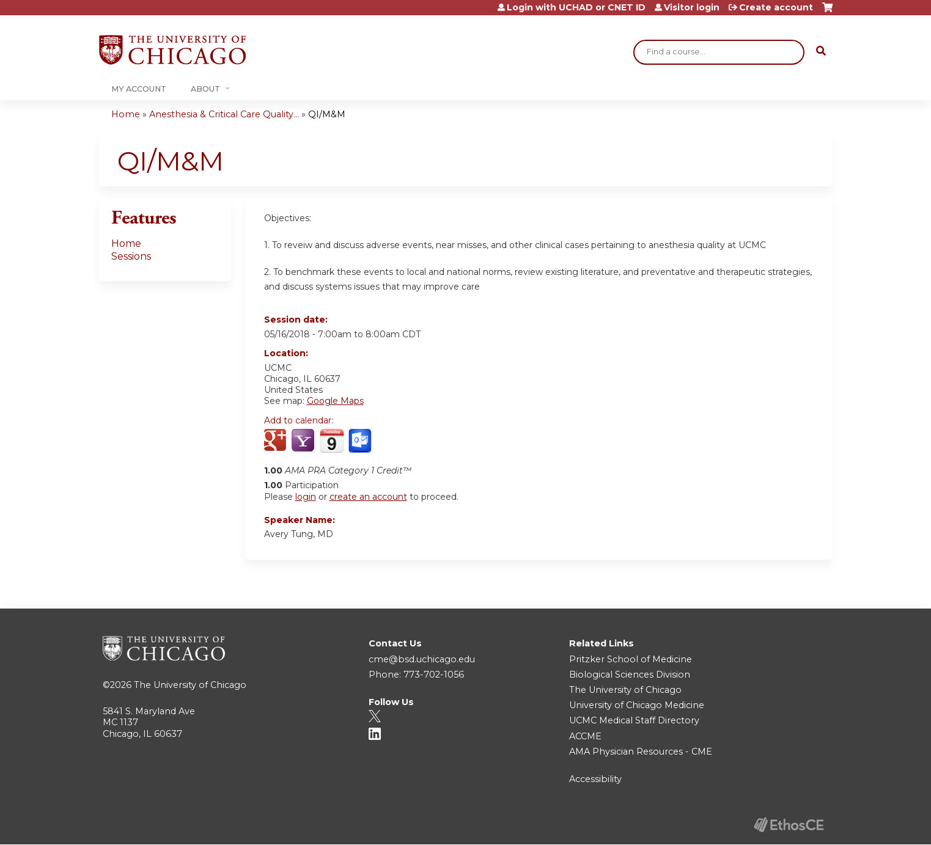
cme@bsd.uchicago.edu (422, 659)
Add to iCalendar (331, 440)
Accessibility (595, 779)
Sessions (131, 256)
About (205, 88)
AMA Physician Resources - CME (640, 751)
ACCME (585, 736)
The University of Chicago (190, 684)
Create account (776, 7)
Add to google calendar (276, 441)
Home (125, 114)
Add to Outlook (361, 441)
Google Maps (335, 400)
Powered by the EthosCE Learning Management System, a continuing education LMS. (789, 824)
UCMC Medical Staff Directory (634, 720)
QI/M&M (326, 114)
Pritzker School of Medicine (630, 659)
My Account (138, 88)
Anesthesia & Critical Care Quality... (224, 114)
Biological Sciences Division (629, 674)
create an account (368, 496)
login (305, 496)
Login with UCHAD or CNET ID (576, 7)
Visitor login (691, 7)
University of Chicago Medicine (636, 705)
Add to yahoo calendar (304, 441)
